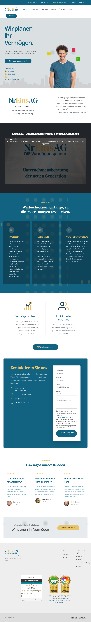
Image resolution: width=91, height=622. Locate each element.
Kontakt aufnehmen (68, 528)
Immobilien (10, 71)
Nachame (59, 377)
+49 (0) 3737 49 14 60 (77, 2)
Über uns (65, 554)
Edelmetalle (10, 74)
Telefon (59, 391)
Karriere (78, 566)
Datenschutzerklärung (63, 417)
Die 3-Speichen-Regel (80, 552)
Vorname (59, 371)
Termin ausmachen (45, 347)
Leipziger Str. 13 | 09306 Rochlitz (38, 2)
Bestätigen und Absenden (67, 433)
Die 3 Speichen (9, 68)
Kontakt (65, 557)
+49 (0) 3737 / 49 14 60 (23, 395)
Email (58, 384)
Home (64, 551)
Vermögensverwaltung (12, 78)
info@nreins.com (59, 2)
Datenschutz (82, 617)
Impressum (74, 617)
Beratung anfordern (18, 61)
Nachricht (59, 398)
